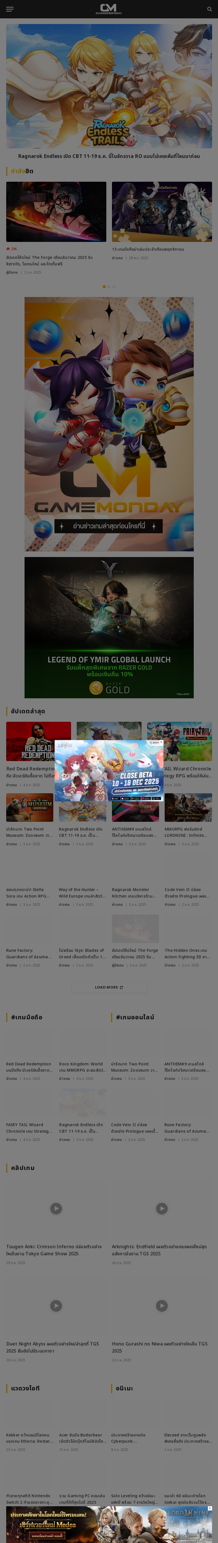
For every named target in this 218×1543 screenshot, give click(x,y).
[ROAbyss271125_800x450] (109, 800)
